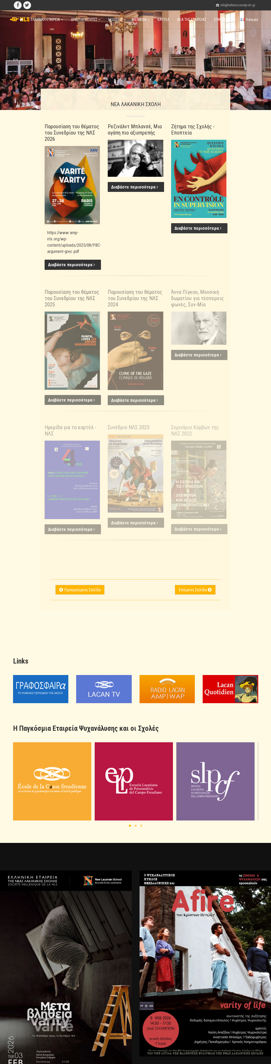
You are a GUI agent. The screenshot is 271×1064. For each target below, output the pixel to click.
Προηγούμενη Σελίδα (80, 589)
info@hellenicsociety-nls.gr (237, 5)
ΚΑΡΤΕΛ (164, 19)
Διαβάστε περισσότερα (71, 264)
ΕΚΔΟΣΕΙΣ (116, 19)
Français (249, 19)
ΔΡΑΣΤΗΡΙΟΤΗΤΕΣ (85, 19)
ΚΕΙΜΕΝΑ (141, 19)
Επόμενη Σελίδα (195, 589)
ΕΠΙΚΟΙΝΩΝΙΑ (223, 19)
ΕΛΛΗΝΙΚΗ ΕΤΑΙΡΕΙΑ (47, 19)
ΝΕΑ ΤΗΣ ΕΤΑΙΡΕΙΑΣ (191, 19)
